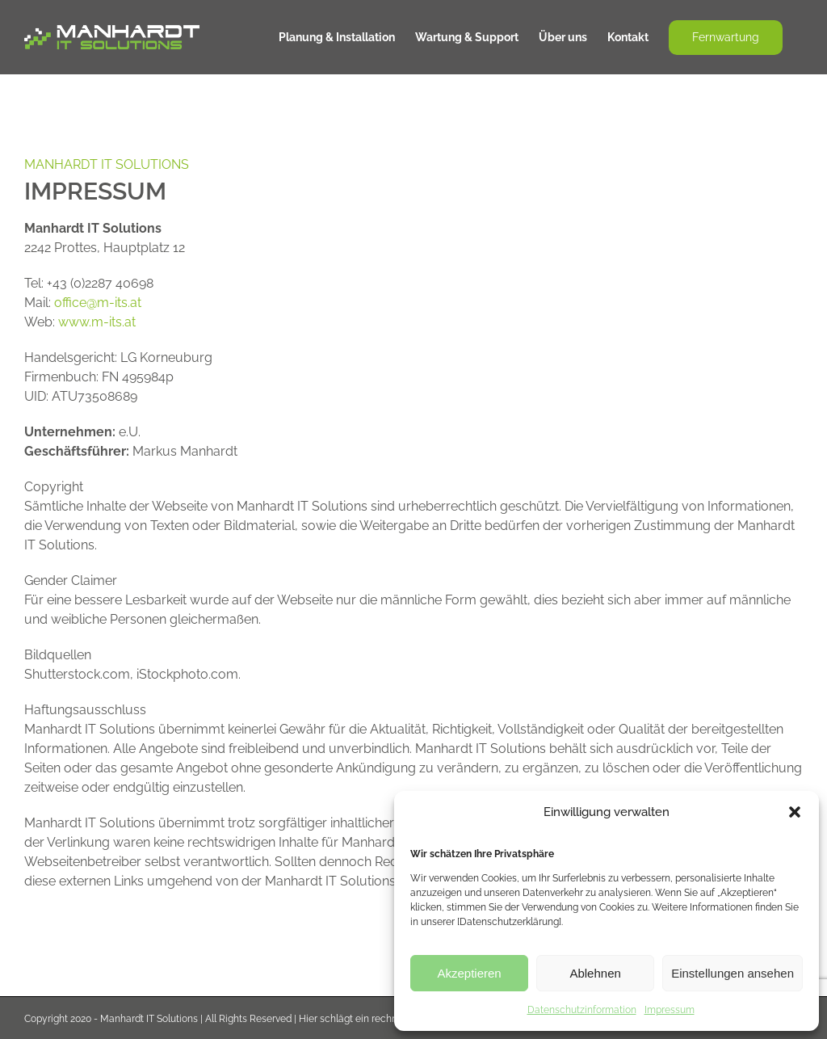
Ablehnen (594, 973)
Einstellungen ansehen (732, 973)
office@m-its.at (97, 302)
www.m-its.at (97, 322)
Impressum (669, 1010)
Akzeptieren (469, 973)
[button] (795, 812)
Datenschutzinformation (581, 1010)
